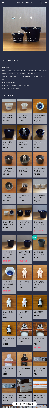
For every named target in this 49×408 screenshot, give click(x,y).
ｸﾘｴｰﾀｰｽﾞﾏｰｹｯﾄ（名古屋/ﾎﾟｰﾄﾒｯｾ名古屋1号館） (25, 71)
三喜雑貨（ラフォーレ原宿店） (20, 85)
